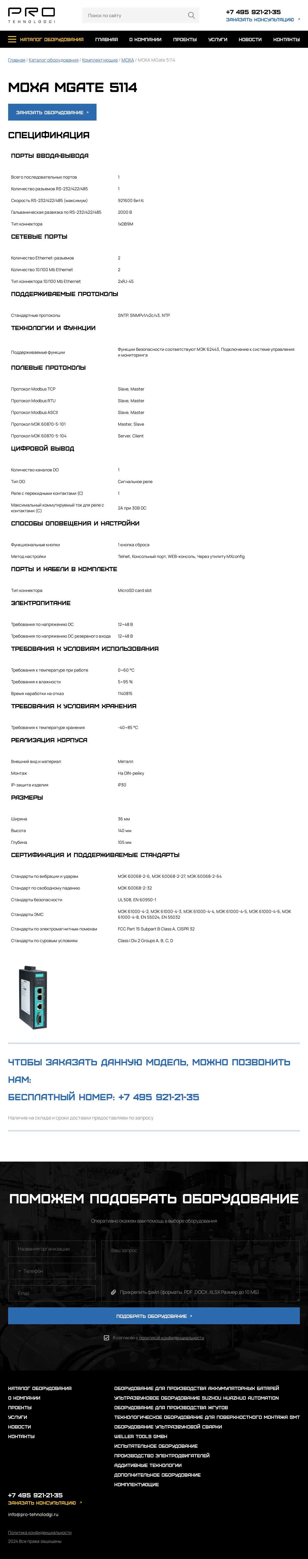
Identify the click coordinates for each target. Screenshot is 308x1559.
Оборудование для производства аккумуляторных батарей (196, 1388)
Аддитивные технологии (148, 1465)
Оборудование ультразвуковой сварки (168, 1426)
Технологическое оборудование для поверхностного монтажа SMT (207, 1417)
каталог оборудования (52, 39)
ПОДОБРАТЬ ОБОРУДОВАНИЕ (154, 1316)
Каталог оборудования (54, 60)
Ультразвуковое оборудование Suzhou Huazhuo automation (196, 1397)
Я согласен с (158, 1337)
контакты (286, 39)
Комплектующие (100, 60)
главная (106, 39)
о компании (145, 39)
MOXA (128, 60)
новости (250, 39)
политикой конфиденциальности (171, 1337)
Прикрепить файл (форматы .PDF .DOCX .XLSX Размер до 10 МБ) (189, 1292)
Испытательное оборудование (156, 1445)
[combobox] (15, 1271)
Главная (16, 60)
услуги (217, 39)
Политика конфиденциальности (40, 1532)
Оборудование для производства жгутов (171, 1407)
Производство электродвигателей (162, 1455)
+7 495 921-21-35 (253, 11)
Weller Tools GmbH (140, 1436)
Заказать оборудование (52, 112)
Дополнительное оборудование (157, 1474)
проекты (185, 39)
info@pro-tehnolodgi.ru (33, 1514)
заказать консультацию (260, 19)
